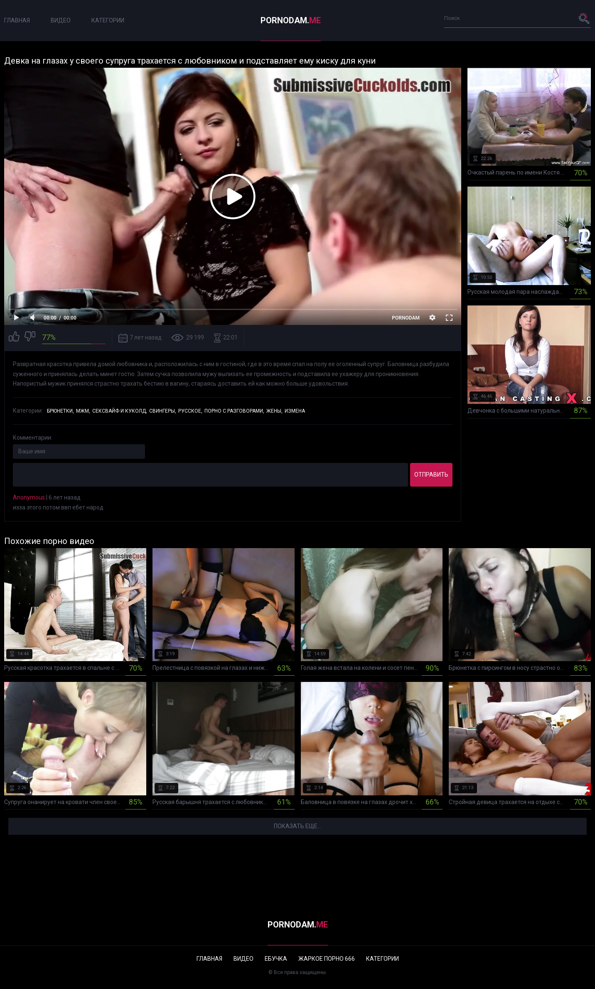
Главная (17, 20)
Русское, (190, 411)
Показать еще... (297, 826)
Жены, (274, 411)
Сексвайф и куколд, (119, 411)
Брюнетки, (60, 411)
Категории (107, 20)
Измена (295, 411)
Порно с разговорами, (234, 411)
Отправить (431, 474)
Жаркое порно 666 (326, 958)
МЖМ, (83, 411)
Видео (61, 20)
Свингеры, (162, 411)
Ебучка (276, 958)
